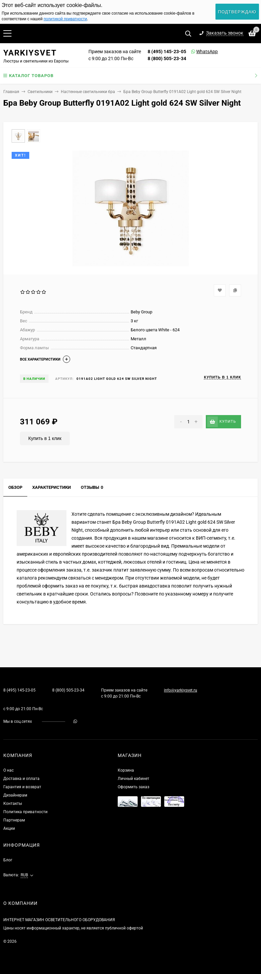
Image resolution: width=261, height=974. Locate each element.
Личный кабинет (133, 778)
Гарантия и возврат (22, 787)
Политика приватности (25, 812)
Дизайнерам (15, 795)
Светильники (40, 91)
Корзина (126, 770)
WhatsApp (198, 51)
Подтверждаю (237, 11)
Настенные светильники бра (88, 91)
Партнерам (14, 820)
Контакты (12, 803)
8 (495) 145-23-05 (167, 51)
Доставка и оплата (21, 778)
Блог (7, 860)
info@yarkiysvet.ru (180, 690)
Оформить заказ (133, 787)
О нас (8, 770)
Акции (9, 828)
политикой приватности (65, 19)
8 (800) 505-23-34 (167, 58)
